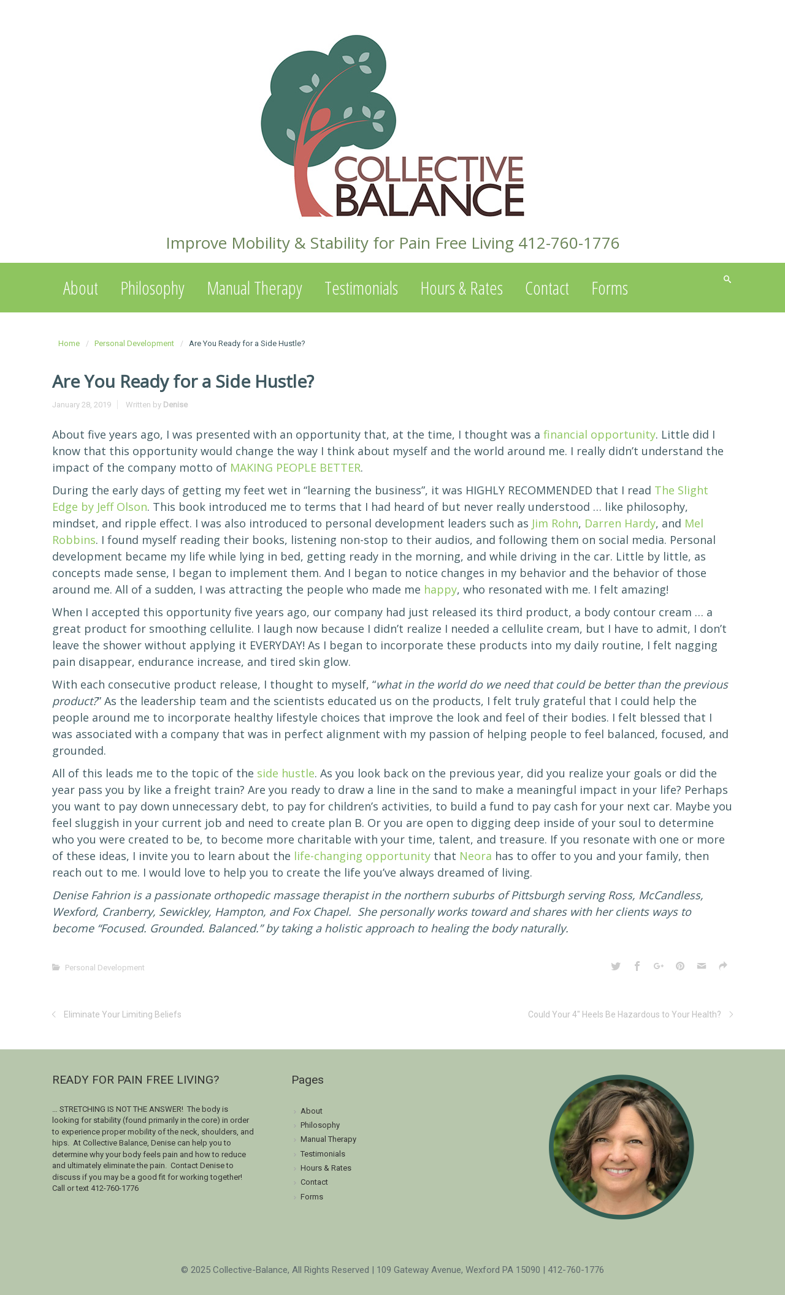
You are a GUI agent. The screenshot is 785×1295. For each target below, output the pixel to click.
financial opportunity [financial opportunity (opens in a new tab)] (599, 434)
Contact (547, 287)
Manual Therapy (254, 287)
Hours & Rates (461, 287)
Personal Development (134, 343)
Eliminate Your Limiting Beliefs (123, 1014)
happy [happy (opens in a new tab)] (440, 589)
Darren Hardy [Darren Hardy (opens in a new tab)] (620, 523)
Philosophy (152, 287)
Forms (609, 287)
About (80, 287)
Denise (175, 404)
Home (69, 343)
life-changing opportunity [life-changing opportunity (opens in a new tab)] (362, 855)
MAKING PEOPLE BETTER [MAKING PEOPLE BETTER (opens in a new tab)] (295, 467)
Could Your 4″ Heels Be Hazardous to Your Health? (624, 1014)
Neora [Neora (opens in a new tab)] (475, 855)
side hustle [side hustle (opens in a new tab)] (286, 773)
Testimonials (361, 287)
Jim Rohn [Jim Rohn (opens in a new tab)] (555, 523)
